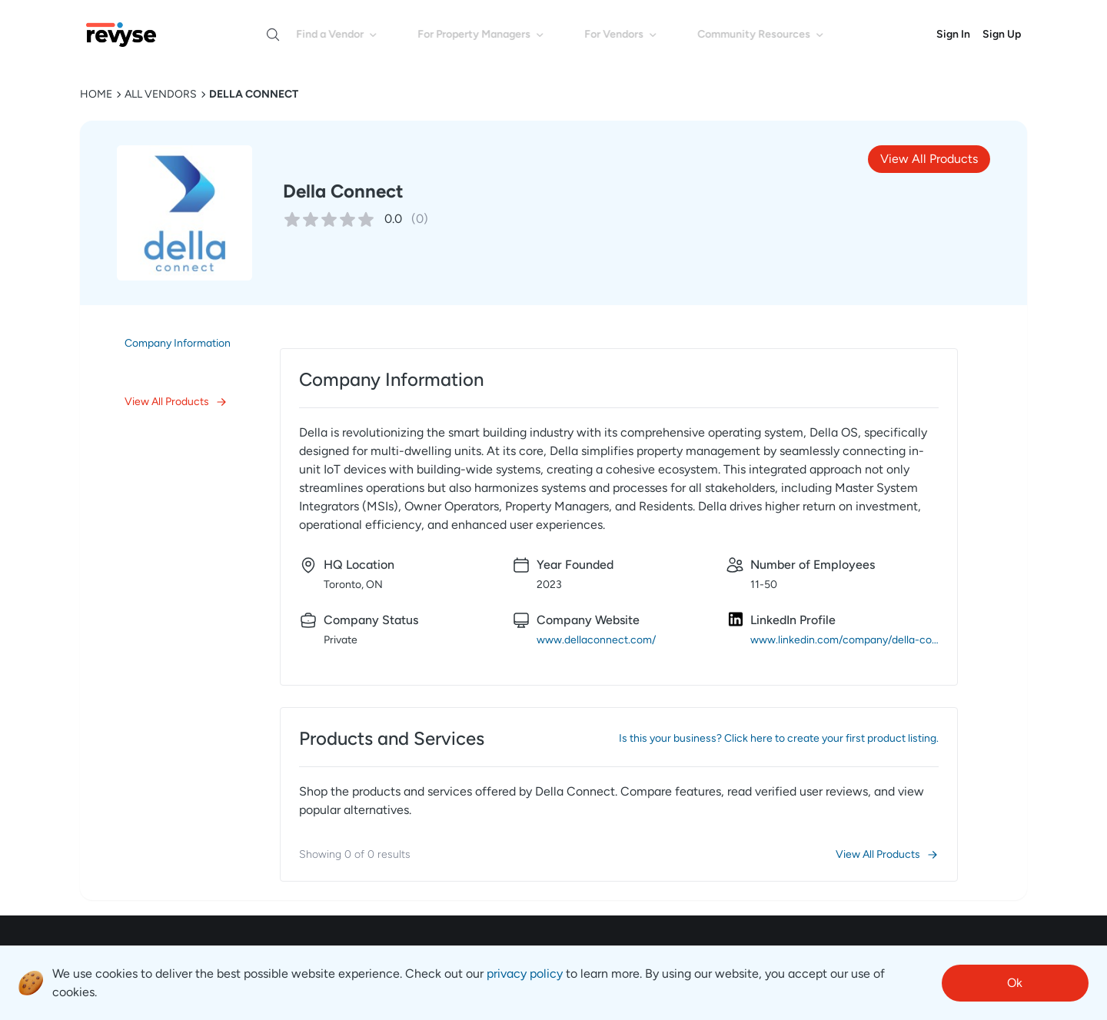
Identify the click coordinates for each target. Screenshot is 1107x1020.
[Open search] (273, 34)
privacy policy (525, 973)
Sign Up (1001, 34)
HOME (96, 94)
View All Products (929, 158)
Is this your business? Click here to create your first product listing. (779, 738)
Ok (1014, 982)
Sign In (953, 34)
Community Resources (773, 34)
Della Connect (253, 94)
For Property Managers (493, 34)
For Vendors (633, 34)
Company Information (178, 343)
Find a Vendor (349, 34)
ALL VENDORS (161, 94)
